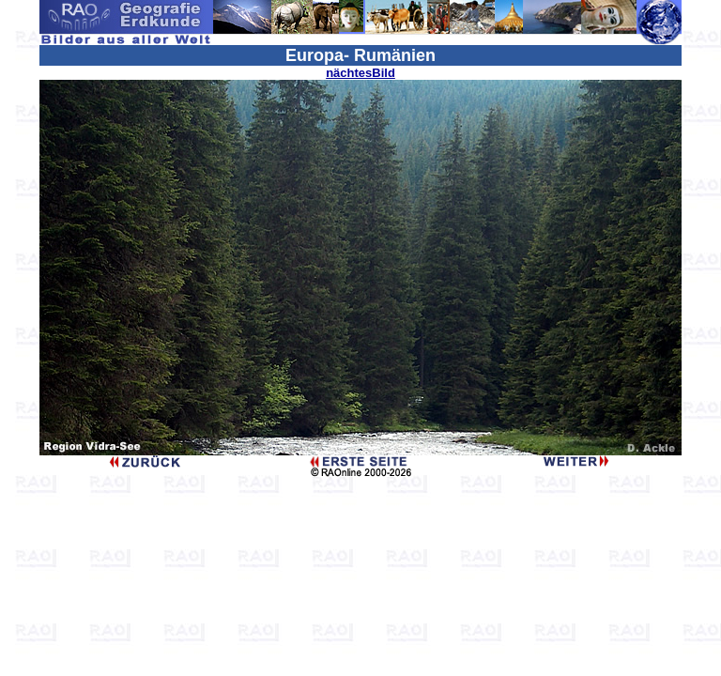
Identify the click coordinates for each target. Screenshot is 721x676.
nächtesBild (360, 73)
